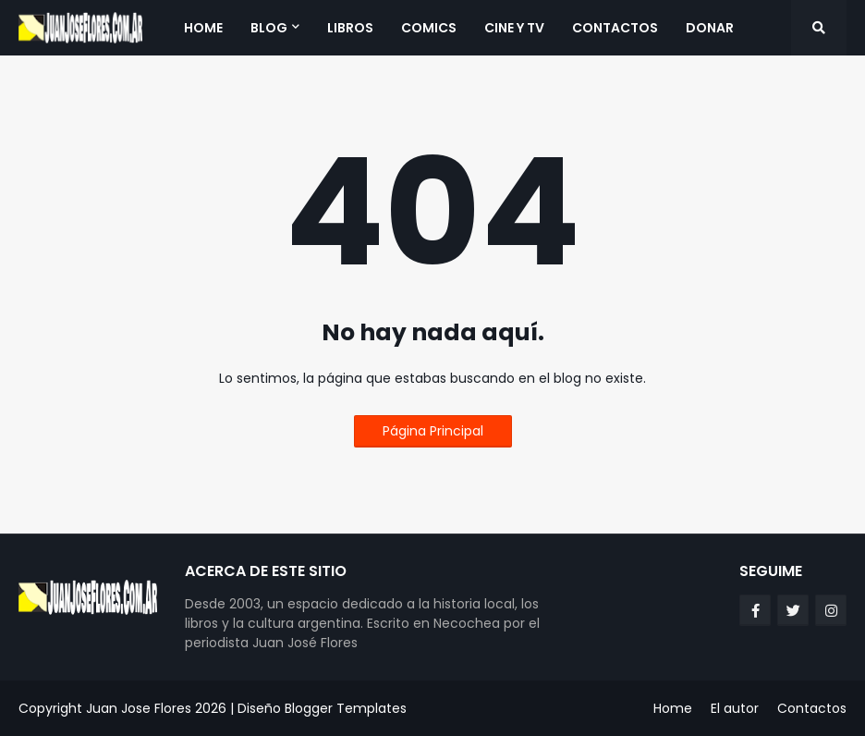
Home (672, 708)
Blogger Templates (346, 708)
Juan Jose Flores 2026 (156, 708)
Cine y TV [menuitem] (514, 27)
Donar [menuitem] (710, 27)
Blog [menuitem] (268, 27)
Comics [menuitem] (429, 27)
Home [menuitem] (203, 27)
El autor (735, 708)
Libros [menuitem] (350, 27)
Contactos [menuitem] (615, 27)
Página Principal (433, 431)
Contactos (812, 708)
